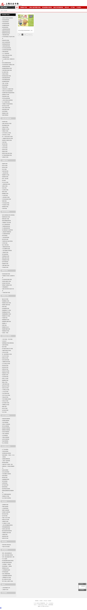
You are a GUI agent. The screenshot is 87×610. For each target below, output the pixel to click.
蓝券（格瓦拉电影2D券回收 (7, 555)
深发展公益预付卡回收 (6, 281)
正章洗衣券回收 (5, 451)
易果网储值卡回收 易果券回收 (8, 343)
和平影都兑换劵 (5, 571)
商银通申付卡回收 (5, 174)
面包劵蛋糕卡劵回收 (47, 7)
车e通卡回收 (4, 208)
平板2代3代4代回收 (6, 546)
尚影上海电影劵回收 (6, 573)
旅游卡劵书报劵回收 (58, 7)
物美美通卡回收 (5, 536)
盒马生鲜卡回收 (5, 410)
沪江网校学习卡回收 (6, 523)
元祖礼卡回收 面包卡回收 (7, 55)
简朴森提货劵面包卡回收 (7, 68)
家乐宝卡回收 (4, 408)
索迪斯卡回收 (4, 163)
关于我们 (73, 7)
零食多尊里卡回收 (5, 96)
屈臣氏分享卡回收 (5, 519)
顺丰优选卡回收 (5, 513)
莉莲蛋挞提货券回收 (6, 44)
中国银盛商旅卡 (5, 286)
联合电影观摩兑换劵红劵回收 (7, 560)
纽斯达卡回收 (4, 186)
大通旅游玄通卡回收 (6, 246)
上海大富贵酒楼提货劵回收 (7, 525)
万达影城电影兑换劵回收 (7, 575)
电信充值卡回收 (5, 365)
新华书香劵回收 (5, 261)
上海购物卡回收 (23, 7)
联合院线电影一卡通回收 (7, 566)
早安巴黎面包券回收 (6, 79)
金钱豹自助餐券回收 (6, 458)
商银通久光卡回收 (5, 129)
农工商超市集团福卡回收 (7, 155)
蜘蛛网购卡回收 (5, 380)
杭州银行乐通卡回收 (6, 283)
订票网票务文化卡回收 (6, 577)
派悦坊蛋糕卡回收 (5, 109)
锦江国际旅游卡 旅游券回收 (7, 229)
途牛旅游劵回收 (5, 254)
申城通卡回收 (4, 317)
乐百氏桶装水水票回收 (6, 473)
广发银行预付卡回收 (6, 292)
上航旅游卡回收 (5, 252)
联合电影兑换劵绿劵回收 (7, 562)
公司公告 (45, 600)
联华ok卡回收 (4, 165)
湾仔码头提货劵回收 (6, 98)
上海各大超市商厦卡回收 (35, 7)
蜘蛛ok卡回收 (4, 382)
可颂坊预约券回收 (5, 34)
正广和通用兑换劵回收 (6, 494)
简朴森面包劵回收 (5, 81)
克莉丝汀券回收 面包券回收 (7, 17)
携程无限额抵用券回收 (6, 220)
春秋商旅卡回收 (5, 176)
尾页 (25, 34)
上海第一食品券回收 (6, 460)
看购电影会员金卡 (5, 568)
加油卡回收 (4, 187)
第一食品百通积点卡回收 (7, 354)
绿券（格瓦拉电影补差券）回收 (8, 556)
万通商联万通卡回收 (6, 361)
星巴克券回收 (4, 481)
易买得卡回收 (4, 149)
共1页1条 (30, 34)
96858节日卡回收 (5, 356)
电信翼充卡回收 (5, 374)
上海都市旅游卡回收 (6, 184)
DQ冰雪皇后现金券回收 (6, 49)
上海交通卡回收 (5, 173)
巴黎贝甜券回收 (5, 51)
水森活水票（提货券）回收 (7, 464)
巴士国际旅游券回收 (6, 228)
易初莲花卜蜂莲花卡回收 (7, 140)
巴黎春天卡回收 (5, 130)
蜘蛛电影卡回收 (5, 113)
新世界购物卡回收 (5, 125)
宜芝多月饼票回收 (5, 431)
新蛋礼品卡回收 (5, 357)
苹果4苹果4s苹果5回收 (6, 544)
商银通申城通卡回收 (6, 329)
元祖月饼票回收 (5, 422)
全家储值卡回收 (5, 504)
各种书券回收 (4, 111)
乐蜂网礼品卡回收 (5, 404)
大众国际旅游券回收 (6, 233)
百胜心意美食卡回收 (6, 107)
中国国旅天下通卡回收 (6, 222)
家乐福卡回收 (4, 144)
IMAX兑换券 (4, 558)
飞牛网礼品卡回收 (5, 389)
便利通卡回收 (4, 121)
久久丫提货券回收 (5, 53)
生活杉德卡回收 (5, 376)
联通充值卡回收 (5, 369)
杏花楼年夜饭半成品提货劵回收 (8, 92)
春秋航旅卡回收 (5, 206)
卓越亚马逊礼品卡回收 (6, 350)
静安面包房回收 (5, 27)
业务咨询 (82, 586)
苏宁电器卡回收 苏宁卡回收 (7, 348)
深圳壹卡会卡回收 (5, 371)
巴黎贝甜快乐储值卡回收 (7, 70)
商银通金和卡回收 (5, 330)
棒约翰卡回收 (4, 477)
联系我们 (37, 600)
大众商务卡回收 (5, 189)
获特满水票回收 (5, 462)
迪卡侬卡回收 (4, 515)
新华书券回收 (4, 235)
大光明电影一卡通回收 (6, 564)
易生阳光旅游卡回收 (6, 273)
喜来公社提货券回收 (6, 42)
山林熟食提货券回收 (6, 29)
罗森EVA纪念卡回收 (6, 517)
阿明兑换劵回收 (5, 85)
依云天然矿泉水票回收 (6, 498)
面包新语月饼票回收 (6, 428)
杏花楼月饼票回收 (5, 420)
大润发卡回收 (4, 145)
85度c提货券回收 (5, 21)
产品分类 (5, 10)
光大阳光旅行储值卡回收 (7, 279)
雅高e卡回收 (4, 191)
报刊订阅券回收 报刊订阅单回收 (8, 215)
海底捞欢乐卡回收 (5, 94)
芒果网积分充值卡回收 (6, 532)
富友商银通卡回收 (5, 308)
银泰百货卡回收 (5, 538)
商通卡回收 (4, 201)
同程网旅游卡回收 (5, 256)
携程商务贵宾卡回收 (6, 216)
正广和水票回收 (5, 449)
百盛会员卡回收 (5, 127)
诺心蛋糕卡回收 (5, 72)
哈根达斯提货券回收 (6, 77)
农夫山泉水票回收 (5, 471)
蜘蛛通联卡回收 (5, 193)
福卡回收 (4, 180)
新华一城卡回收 (5, 178)
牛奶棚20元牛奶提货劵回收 (7, 103)
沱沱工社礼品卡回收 (6, 395)
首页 (17, 7)
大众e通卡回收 (5, 195)
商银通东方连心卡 (5, 327)
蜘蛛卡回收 (4, 406)
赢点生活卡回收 (5, 299)
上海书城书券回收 (5, 237)
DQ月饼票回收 (5, 435)
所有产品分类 (4, 7)
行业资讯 (79, 7)
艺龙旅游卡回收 (5, 267)
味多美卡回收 (4, 87)
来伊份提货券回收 (5, 23)
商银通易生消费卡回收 (6, 321)
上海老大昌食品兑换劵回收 (7, 100)
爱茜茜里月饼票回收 (6, 429)
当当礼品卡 (4, 341)
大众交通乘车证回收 (6, 248)
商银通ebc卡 (4, 323)
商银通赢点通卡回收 (6, 312)
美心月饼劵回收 (5, 442)
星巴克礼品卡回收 (5, 105)
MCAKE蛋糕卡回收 (6, 102)
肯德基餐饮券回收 (5, 479)
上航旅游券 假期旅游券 (6, 231)
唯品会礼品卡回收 (5, 385)
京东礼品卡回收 (5, 352)
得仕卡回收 (4, 169)
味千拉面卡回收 (5, 484)
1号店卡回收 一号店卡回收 (7, 339)
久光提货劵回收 (5, 508)
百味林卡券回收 (5, 74)
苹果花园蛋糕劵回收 (6, 527)
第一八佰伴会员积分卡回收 (7, 136)
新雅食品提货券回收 (6, 31)
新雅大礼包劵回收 (5, 510)
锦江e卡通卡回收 (5, 244)
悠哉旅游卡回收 (5, 263)
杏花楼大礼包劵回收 (6, 512)
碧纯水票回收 (4, 475)
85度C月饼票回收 (5, 433)
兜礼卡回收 (4, 412)
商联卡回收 (4, 306)
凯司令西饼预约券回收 (6, 62)
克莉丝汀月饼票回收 (6, 424)
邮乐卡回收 (4, 346)
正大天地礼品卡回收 (6, 363)
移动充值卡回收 (5, 367)
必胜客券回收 (4, 483)
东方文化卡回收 (5, 182)
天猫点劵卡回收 (5, 397)
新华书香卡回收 (5, 239)
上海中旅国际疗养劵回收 (7, 250)
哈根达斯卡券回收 (5, 40)
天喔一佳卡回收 (5, 83)
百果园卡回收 (4, 534)
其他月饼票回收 (5, 441)
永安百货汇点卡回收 (6, 134)
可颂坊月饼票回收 (5, 437)
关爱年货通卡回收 (5, 384)
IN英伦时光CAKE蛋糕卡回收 (7, 88)
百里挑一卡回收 (5, 332)
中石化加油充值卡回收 (6, 199)
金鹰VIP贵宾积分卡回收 (6, 123)
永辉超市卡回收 (5, 157)
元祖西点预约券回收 (6, 45)
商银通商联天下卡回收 (6, 310)
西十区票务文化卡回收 (6, 579)
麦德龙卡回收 (4, 151)
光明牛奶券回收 (5, 344)
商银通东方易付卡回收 (6, 302)
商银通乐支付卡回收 (6, 315)
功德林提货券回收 (5, 57)
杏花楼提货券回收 (5, 25)
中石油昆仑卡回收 (5, 204)
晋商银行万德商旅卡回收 (7, 285)
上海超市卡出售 (5, 589)
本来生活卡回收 (5, 400)
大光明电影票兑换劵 (6, 569)
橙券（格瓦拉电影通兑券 (7, 553)
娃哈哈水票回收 (5, 470)
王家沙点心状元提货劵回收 (7, 90)
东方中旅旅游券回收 (6, 224)
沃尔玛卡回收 (4, 147)
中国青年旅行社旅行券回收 (7, 241)
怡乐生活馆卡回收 (5, 359)
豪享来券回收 (4, 486)
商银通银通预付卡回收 (6, 314)
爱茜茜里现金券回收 (6, 32)
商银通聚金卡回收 (5, 300)
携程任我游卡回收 (5, 258)
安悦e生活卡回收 (5, 387)
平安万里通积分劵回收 (6, 399)
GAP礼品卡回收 (5, 391)
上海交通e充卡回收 (5, 197)
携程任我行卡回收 (5, 218)
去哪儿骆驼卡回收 (5, 265)
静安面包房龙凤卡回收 (6, 75)
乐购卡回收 (4, 142)
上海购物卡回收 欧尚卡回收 (7, 138)
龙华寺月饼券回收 (5, 439)
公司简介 (41, 600)
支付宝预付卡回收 (5, 402)
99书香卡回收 (4, 243)
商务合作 (67, 7)
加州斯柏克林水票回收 (6, 453)
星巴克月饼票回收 (5, 426)
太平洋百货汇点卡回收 (6, 132)
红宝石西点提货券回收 (6, 47)
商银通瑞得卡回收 (5, 319)
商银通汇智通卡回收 (6, 304)
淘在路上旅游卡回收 (6, 528)
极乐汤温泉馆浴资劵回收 (7, 530)
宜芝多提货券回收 (5, 19)
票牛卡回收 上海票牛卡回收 (7, 581)
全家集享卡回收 (5, 521)
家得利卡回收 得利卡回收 (7, 153)
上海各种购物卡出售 (6, 587)
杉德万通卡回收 (5, 171)
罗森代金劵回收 (5, 506)
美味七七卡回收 (5, 378)
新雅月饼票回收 (5, 115)
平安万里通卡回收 (5, 393)
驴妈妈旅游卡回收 (5, 259)
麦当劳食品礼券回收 (6, 488)
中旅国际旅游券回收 (6, 226)
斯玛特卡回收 (4, 167)
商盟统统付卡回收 (5, 372)
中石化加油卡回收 (5, 202)
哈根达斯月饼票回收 (6, 418)
